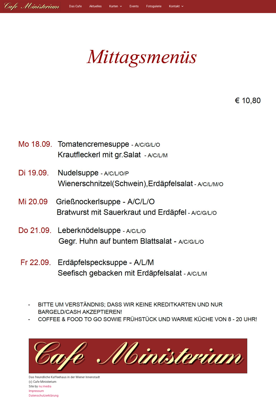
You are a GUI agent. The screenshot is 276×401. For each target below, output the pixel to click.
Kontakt (176, 6)
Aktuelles (95, 6)
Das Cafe (75, 6)
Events (134, 6)
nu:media (45, 386)
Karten (115, 6)
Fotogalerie (153, 6)
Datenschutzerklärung (43, 395)
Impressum (36, 391)
